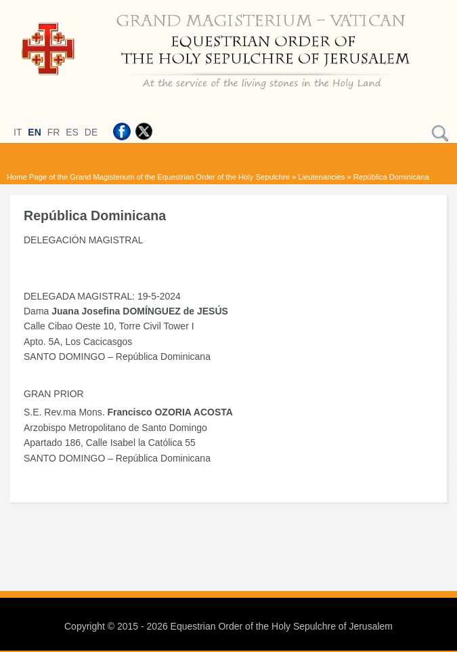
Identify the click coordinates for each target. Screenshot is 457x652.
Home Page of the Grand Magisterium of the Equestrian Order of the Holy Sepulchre (148, 177)
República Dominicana (391, 177)
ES (72, 132)
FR (53, 132)
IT (18, 132)
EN (34, 132)
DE (91, 132)
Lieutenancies (321, 177)
